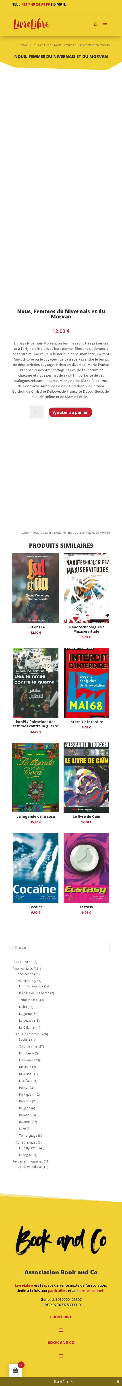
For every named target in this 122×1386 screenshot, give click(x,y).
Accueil (24, 45)
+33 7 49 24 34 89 (35, 4)
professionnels (92, 1290)
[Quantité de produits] (36, 412)
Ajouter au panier (70, 412)
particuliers (57, 1290)
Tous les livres (41, 45)
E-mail (59, 4)
